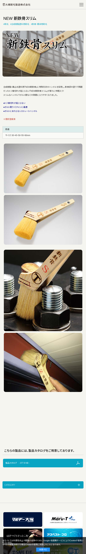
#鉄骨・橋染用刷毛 (39, 24)
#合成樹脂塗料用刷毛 (19, 24)
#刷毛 (6, 24)
